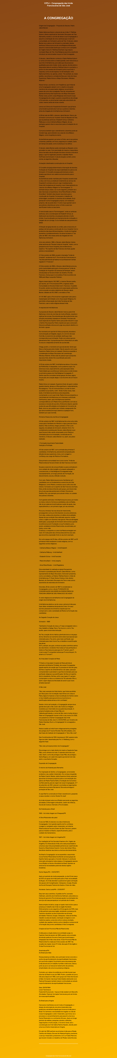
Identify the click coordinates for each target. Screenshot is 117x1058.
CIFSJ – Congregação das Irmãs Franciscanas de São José (58, 4)
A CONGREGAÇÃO (58, 18)
